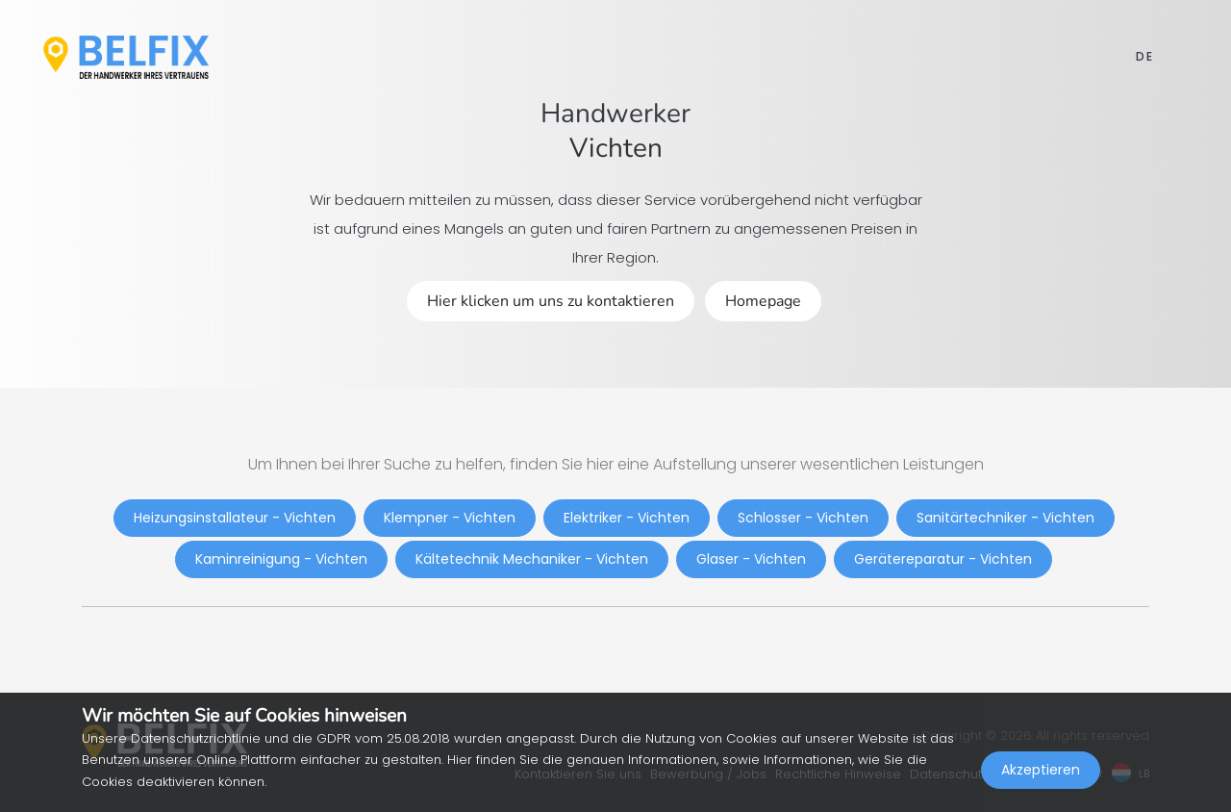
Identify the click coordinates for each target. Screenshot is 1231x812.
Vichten (616, 148)
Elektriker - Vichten (627, 517)
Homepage (763, 301)
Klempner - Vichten (449, 517)
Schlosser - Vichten (803, 517)
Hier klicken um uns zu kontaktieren (550, 301)
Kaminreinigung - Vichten (281, 559)
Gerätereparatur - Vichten (943, 559)
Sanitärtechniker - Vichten (1005, 517)
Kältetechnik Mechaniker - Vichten (531, 559)
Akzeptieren (1040, 769)
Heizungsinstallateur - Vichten (235, 517)
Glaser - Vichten (751, 559)
